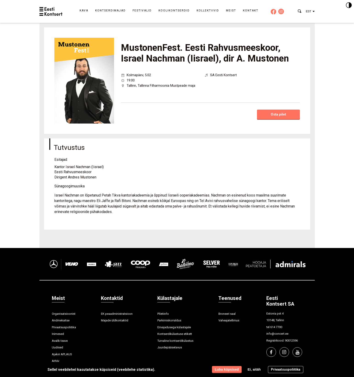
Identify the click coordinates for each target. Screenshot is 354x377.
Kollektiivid (208, 10)
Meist (231, 10)
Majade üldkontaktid (114, 320)
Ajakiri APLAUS (62, 354)
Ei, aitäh (254, 369)
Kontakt (250, 10)
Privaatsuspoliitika (64, 327)
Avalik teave (60, 340)
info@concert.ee (277, 333)
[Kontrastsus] (349, 5)
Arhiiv (55, 361)
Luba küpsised (227, 369)
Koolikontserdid (174, 10)
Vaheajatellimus (228, 320)
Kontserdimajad (110, 10)
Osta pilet (278, 114)
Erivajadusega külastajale (174, 327)
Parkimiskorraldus (169, 320)
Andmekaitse (61, 320)
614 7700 (276, 327)
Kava (84, 10)
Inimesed (58, 334)
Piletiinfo (163, 313)
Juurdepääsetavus (169, 347)
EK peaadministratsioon (117, 313)
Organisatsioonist (63, 313)
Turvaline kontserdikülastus (175, 340)
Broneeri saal (227, 313)
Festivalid (142, 10)
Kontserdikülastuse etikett (174, 334)
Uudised (57, 347)
